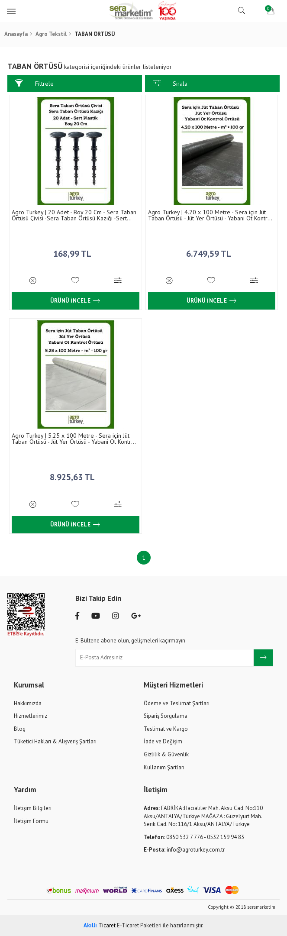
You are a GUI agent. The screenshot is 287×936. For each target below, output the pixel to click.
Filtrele (34, 83)
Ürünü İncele (75, 301)
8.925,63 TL (75, 475)
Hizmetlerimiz (30, 716)
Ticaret (100, 925)
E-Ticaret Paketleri (139, 925)
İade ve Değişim (163, 741)
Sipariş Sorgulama (165, 716)
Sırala (170, 83)
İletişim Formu (31, 821)
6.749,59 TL (211, 251)
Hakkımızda (28, 703)
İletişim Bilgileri (33, 808)
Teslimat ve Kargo (166, 729)
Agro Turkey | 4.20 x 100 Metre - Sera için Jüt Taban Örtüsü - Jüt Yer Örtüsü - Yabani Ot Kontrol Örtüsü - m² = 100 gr (210, 215)
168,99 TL (75, 251)
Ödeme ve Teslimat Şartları (177, 703)
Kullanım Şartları (164, 767)
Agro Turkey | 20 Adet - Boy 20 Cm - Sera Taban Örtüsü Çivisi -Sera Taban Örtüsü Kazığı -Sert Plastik (74, 215)
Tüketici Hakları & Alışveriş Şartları (55, 741)
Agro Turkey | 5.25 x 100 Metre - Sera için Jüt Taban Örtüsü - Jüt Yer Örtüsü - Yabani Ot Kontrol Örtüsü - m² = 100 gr (74, 438)
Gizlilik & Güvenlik (166, 754)
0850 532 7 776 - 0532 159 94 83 (194, 837)
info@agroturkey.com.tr (184, 849)
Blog (20, 729)
